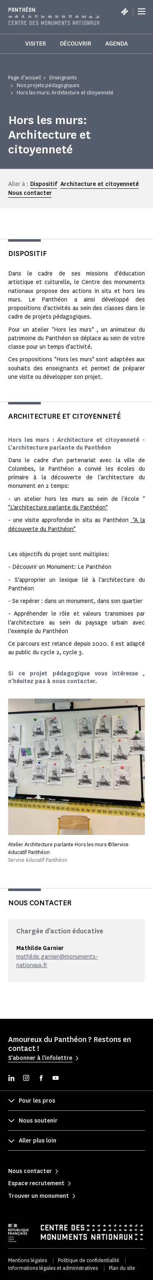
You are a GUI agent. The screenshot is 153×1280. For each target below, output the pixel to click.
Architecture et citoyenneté (99, 184)
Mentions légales (27, 1260)
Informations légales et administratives (53, 1268)
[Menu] (141, 11)
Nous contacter (30, 193)
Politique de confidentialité (88, 1260)
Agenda (116, 44)
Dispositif (43, 184)
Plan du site (122, 1268)
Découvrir (75, 44)
